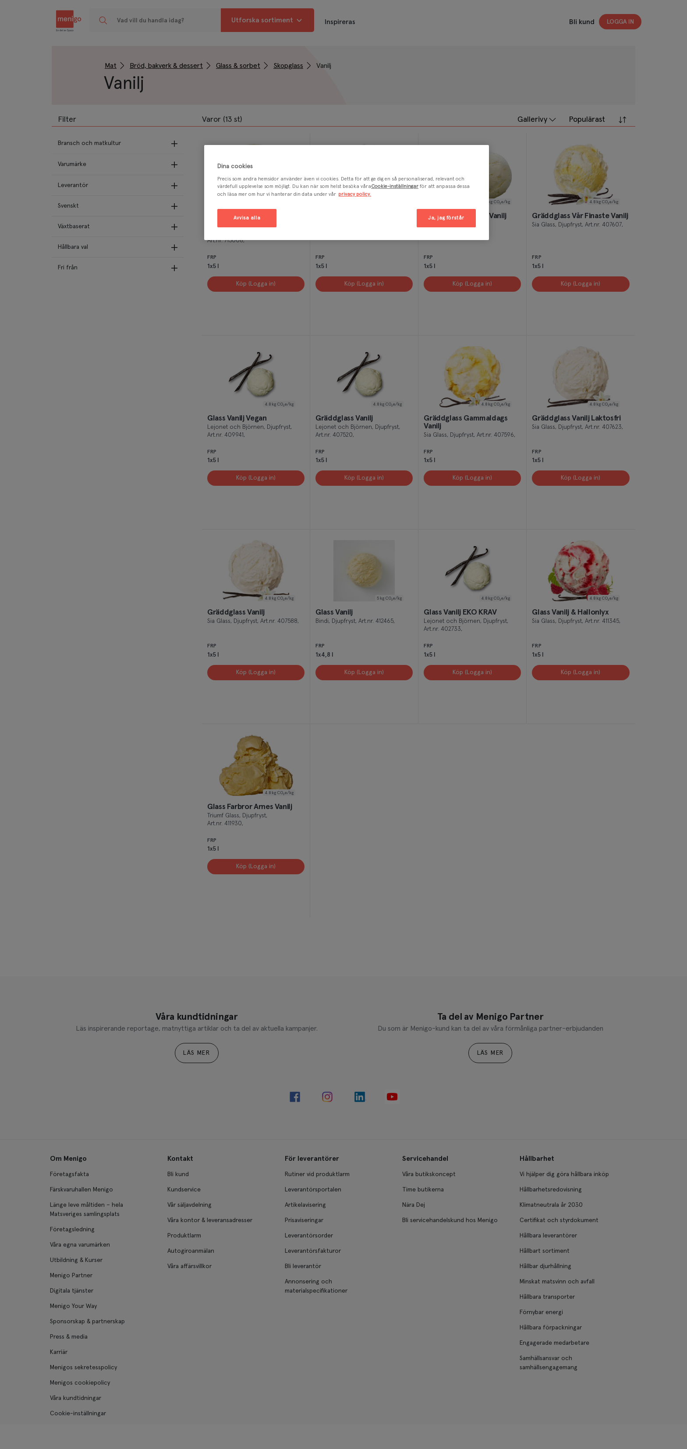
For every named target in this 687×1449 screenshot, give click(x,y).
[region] (346, 192)
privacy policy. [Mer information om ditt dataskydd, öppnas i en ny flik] (354, 194)
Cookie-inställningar (394, 186)
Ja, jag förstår (446, 218)
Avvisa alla (247, 218)
